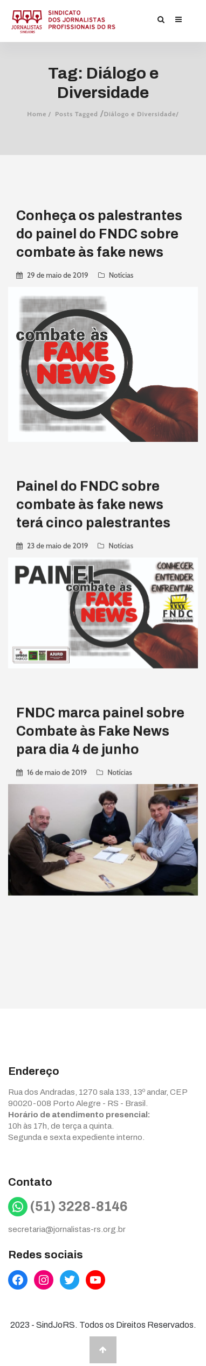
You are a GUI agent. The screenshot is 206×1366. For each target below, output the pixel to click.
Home (36, 114)
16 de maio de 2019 (57, 772)
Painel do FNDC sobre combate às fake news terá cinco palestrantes (93, 504)
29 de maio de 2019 (57, 275)
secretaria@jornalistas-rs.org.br (67, 1229)
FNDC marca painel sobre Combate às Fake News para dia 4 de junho (100, 730)
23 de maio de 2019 (57, 545)
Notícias (121, 275)
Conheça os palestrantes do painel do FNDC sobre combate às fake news (99, 233)
